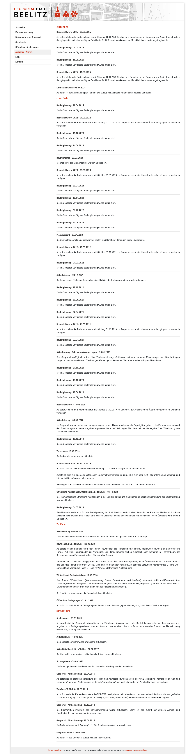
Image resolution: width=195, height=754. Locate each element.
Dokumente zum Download (28, 37)
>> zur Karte (62, 98)
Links (18, 57)
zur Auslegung (63, 611)
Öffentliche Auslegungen (27, 47)
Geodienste (20, 42)
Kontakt (19, 62)
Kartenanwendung (24, 32)
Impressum (130, 750)
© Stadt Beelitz (55, 750)
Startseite (20, 27)
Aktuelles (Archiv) (23, 52)
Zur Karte (61, 524)
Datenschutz (141, 750)
